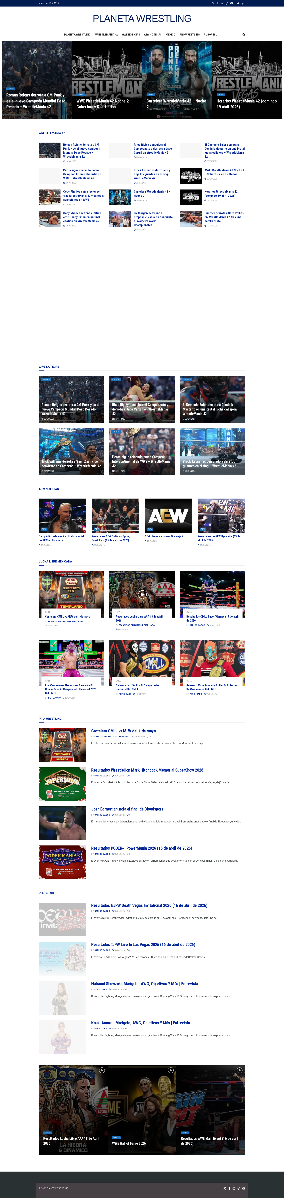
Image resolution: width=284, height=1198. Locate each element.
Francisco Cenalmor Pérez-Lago (66, 621)
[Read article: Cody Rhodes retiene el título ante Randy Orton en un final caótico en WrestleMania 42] (49, 219)
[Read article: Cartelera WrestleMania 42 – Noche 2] (120, 197)
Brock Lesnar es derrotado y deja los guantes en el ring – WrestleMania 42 (152, 174)
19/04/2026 (69, 204)
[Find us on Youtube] (243, 1188)
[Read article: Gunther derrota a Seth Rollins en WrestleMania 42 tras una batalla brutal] (191, 219)
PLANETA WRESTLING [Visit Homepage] (142, 18)
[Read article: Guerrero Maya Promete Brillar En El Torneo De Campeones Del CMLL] (212, 663)
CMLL (47, 612)
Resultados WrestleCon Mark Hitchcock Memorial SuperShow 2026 (147, 770)
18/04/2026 (45, 545)
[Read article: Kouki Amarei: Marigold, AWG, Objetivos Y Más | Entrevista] (62, 1037)
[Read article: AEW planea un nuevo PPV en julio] (168, 516)
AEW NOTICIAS (153, 34)
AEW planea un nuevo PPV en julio (164, 536)
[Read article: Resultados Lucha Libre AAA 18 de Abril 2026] (142, 594)
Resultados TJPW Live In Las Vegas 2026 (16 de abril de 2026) (143, 944)
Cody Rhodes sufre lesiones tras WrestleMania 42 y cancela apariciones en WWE (83, 195)
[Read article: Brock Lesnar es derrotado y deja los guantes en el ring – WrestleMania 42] (120, 176)
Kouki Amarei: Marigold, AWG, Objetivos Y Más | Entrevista (140, 1022)
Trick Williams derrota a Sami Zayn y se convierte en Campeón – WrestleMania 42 (71, 463)
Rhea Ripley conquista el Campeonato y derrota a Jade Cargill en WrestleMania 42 (153, 148)
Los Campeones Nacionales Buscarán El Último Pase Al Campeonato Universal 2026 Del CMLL (70, 689)
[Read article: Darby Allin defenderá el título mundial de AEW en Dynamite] (62, 516)
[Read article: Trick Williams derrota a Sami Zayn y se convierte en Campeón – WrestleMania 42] (71, 451)
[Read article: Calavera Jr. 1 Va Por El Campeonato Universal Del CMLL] (142, 663)
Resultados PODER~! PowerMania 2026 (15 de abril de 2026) (141, 848)
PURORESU (210, 34)
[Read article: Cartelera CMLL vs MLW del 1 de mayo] (71, 594)
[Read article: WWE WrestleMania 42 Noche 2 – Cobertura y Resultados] (191, 176)
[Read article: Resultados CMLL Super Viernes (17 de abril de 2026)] (212, 594)
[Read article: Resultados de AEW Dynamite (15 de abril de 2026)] (221, 516)
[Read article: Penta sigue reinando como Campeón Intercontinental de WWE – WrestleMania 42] (49, 176)
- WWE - (11, 92)
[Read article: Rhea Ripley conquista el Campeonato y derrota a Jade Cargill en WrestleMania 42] (120, 150)
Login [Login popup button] (241, 3)
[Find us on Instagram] (234, 1188)
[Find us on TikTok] (227, 3)
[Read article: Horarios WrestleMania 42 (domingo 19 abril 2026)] (191, 197)
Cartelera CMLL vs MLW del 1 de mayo (67, 616)
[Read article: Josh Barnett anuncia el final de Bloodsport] (62, 823)
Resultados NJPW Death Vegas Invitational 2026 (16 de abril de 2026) (149, 905)
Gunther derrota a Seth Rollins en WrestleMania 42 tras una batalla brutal (224, 217)
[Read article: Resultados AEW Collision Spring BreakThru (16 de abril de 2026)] (115, 516)
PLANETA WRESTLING (77, 34)
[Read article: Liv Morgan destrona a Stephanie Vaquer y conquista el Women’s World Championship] (120, 219)
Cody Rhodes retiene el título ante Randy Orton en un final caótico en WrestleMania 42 (82, 217)
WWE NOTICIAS (131, 34)
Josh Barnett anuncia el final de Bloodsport (127, 809)
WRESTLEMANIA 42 (106, 34)
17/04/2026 (151, 541)
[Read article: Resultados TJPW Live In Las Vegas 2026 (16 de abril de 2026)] (62, 959)
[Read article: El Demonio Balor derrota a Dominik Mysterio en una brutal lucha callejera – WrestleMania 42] (191, 150)
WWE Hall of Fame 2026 (129, 1147)
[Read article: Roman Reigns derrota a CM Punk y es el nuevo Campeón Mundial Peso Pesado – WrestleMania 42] (49, 150)
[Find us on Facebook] (229, 1188)
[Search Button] (244, 34)
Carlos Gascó (197, 625)
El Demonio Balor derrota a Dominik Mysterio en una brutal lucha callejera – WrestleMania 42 (211, 409)
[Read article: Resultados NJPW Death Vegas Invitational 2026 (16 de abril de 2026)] (62, 919)
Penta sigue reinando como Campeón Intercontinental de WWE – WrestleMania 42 (82, 174)
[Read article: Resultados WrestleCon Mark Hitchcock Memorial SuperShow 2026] (62, 784)
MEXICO (171, 34)
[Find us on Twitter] (224, 1188)
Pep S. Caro (54, 698)
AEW (44, 529)
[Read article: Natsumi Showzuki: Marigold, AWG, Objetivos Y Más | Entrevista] (62, 998)
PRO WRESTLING (189, 34)
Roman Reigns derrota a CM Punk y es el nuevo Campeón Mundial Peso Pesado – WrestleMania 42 (35, 104)
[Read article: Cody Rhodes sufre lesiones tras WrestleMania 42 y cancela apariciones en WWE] (49, 197)
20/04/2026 (69, 161)
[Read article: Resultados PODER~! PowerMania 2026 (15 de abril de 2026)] (62, 862)
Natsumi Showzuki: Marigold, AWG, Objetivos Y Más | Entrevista (144, 983)
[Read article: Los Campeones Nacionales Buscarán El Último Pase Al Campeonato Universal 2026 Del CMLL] (71, 663)
